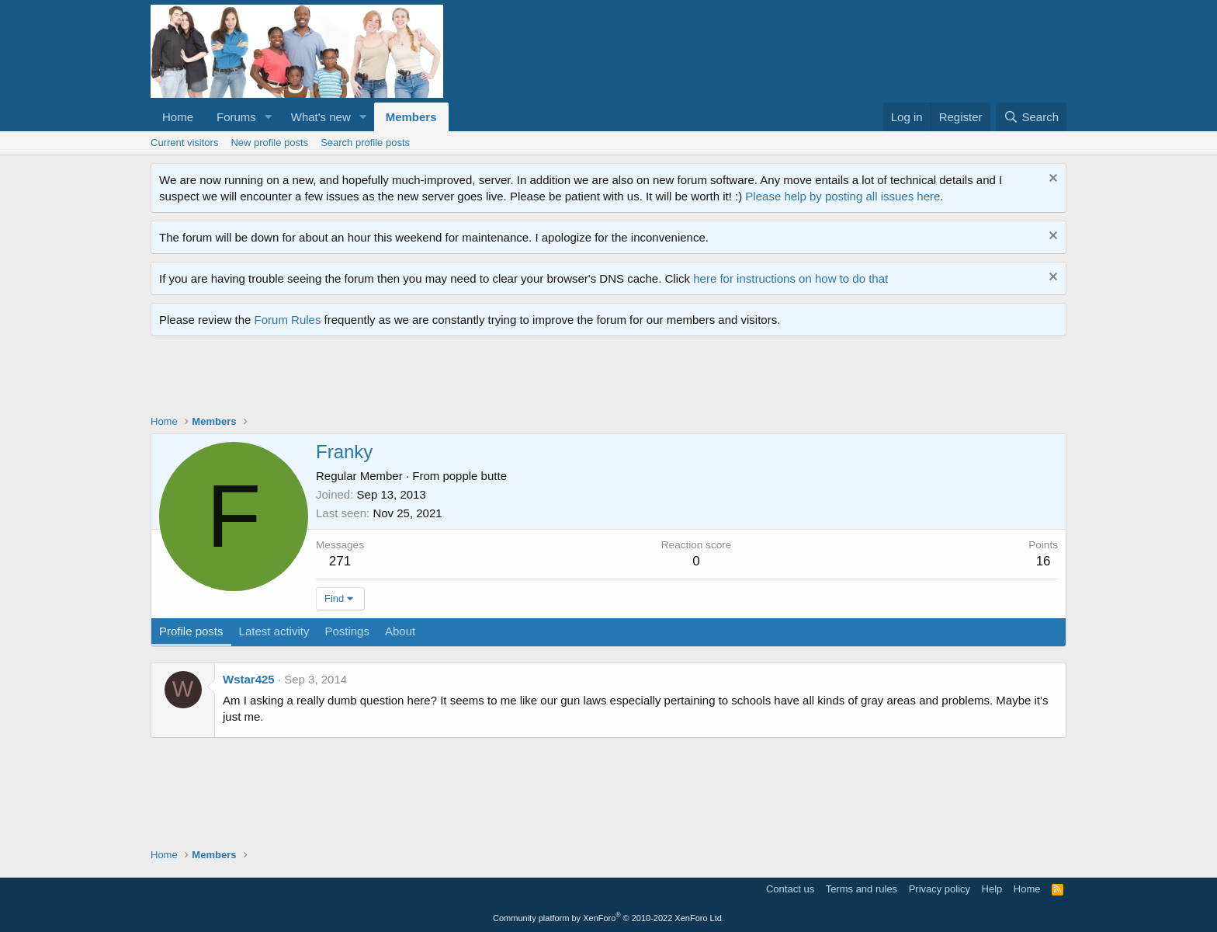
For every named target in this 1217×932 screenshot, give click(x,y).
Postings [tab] (346, 631)
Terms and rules (861, 889)
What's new (321, 116)
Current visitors (184, 142)
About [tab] (400, 631)
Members (411, 116)
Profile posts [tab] (191, 631)
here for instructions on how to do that (790, 278)
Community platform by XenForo (608, 918)
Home (177, 116)
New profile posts (269, 142)
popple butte (474, 475)
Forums (236, 116)
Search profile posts (365, 142)
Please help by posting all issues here (842, 196)
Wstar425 (249, 679)
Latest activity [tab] (274, 631)
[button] (268, 117)
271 (340, 561)
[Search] (1031, 117)
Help (992, 889)
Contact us (790, 889)
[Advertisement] (433, 379)
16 (1043, 561)
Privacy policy (939, 889)
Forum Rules (288, 319)
